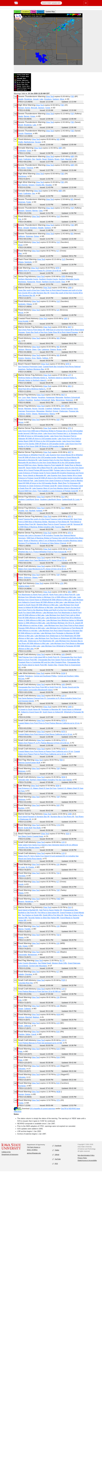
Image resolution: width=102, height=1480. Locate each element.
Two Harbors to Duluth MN (37, 920)
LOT (69, 378)
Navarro (21, 907)
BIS (72, 199)
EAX (58, 1037)
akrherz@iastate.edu (34, 1158)
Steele (20, 116)
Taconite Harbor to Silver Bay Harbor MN (49, 923)
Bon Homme (23, 185)
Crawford (48, 411)
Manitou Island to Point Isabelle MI (51, 468)
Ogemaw (21, 414)
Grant (29, 151)
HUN (58, 1020)
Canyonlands (23, 971)
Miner (62, 99)
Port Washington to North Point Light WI (33, 600)
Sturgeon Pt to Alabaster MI (28, 548)
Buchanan (22, 1091)
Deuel (44, 159)
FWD (58, 904)
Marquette (59, 400)
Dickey (36, 236)
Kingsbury (48, 99)
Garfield (21, 681)
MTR (58, 268)
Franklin (28, 934)
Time (33, 12)
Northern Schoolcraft (72, 400)
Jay (19, 343)
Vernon (21, 425)
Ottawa (21, 262)
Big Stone (22, 168)
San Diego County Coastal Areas (30, 841)
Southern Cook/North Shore (28, 505)
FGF (72, 114)
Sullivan (45, 361)
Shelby (20, 142)
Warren (21, 934)
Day (33, 159)
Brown (57, 159)
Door (63, 282)
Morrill (20, 833)
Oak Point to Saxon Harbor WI (50, 915)
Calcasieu (22, 1074)
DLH (63, 502)
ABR (60, 148)
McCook (34, 108)
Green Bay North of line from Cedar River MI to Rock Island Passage (57, 332)
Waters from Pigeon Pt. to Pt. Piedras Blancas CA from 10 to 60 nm (43, 748)
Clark (62, 159)
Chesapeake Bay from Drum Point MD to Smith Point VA (39, 692)
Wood (20, 245)
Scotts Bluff (28, 833)
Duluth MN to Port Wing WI (59, 920)
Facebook (56, 1151)
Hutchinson (22, 176)
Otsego (35, 416)
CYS (58, 830)
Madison (36, 1022)
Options (40, 12)
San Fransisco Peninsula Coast (30, 369)
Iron (19, 400)
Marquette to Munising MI (28, 463)
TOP (58, 580)
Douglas (49, 185)
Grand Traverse (67, 411)
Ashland (39, 516)
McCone (21, 684)
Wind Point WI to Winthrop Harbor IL (32, 391)
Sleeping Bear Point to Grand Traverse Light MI (55, 529)
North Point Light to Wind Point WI (62, 600)
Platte (20, 1057)
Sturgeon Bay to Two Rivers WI (62, 822)
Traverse (30, 168)
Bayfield (32, 516)
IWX (58, 341)
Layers (17, 12)
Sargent (29, 211)
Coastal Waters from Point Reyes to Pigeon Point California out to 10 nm (45, 757)
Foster (28, 202)
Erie (19, 219)
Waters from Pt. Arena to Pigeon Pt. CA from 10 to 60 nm (39, 271)
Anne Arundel (23, 321)
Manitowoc (22, 282)
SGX (68, 839)
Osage (25, 951)
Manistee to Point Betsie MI (58, 527)
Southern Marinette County (69, 279)
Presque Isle (73, 414)
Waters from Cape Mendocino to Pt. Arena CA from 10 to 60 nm (42, 574)
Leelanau (21, 416)
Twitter (55, 1155)
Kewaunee (31, 282)
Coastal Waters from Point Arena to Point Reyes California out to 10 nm (45, 739)
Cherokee (22, 881)
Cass (41, 211)
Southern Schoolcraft (42, 403)
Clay (39, 352)
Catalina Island (24, 591)
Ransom (21, 211)
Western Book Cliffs (59, 968)
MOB (58, 1097)
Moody (20, 125)
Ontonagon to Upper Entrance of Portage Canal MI (49, 488)
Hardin (20, 1031)
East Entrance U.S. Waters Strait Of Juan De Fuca (37, 793)
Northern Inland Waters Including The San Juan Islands (51, 785)
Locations (26, 12)
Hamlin (38, 159)
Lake (41, 99)
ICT (58, 251)
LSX (58, 870)
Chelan (21, 1108)
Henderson (29, 907)
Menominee (60, 403)
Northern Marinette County (28, 279)
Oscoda (41, 411)
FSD (72, 96)
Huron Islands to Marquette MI (39, 478)
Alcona (34, 411)
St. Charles (30, 872)
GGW (63, 678)
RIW (61, 765)
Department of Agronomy (10, 1159)
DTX (70, 431)
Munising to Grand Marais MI (68, 460)
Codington (22, 151)
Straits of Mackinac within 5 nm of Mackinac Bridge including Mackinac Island (53, 546)
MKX (70, 389)
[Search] (51, 3)
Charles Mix (40, 185)
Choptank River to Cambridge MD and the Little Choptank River (42, 667)
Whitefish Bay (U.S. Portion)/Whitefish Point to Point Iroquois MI (42, 557)
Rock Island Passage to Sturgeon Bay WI (34, 822)
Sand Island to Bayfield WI (28, 915)
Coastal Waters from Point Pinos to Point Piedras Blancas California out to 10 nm (49, 728)
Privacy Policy (82, 1163)
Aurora (27, 108)
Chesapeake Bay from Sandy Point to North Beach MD (59, 665)
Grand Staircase (74, 968)
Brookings (28, 99)
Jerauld (36, 99)
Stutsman (21, 202)
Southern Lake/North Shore (50, 505)
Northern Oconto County (51, 282)
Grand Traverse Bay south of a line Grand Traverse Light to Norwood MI (45, 524)
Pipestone (28, 133)
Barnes (27, 116)
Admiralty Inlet (23, 785)
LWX (65, 318)
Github (55, 1160)
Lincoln (21, 133)
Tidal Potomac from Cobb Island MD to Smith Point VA (38, 662)
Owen (34, 352)
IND (58, 139)
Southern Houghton (25, 403)
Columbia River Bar (25, 988)
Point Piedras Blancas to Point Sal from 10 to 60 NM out (39, 997)
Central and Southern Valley (68, 681)
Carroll (33, 1039)
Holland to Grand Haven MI (31, 717)
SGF (58, 422)
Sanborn (56, 99)
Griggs (32, 116)
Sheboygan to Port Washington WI (41, 646)
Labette (21, 979)
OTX (58, 1105)
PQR (63, 985)
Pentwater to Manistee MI (51, 715)
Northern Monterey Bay (35, 372)
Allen (20, 253)
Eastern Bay (52, 670)
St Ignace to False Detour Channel (53, 548)
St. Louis (21, 872)
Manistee (27, 411)
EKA (63, 563)
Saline (20, 583)
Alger (29, 400)
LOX (62, 588)
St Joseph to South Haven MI (29, 715)
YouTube (56, 1164)
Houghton (41, 400)
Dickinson (69, 403)
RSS (55, 1169)
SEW (63, 782)
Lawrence (45, 352)
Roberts (51, 159)
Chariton (21, 1039)
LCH (58, 1028)
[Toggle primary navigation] (85, 3)
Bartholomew (29, 142)
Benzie (20, 411)
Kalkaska (56, 411)
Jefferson (27, 1031)
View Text (50, 96)
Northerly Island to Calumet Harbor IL (62, 380)
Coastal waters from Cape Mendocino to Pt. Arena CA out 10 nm (42, 565)
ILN (58, 310)
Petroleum (29, 681)
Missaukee (40, 414)
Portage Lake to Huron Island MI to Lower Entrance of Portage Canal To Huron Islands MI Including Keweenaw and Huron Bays (51, 475)
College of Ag (6, 1157)
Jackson (21, 352)
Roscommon (31, 414)
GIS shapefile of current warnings (42, 1114)
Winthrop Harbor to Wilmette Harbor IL (32, 380)
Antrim (28, 416)
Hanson (21, 108)
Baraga (34, 400)
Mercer (20, 313)
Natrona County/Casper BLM (29, 768)
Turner (47, 108)
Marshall (68, 159)
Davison (41, 108)
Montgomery (32, 960)
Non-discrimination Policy (86, 1160)
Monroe (28, 352)
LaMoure (21, 236)
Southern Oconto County (48, 279)
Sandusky (28, 262)
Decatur (38, 142)
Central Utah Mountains (38, 971)
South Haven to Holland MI (53, 717)
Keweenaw (50, 400)
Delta (53, 403)
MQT (70, 327)
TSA (58, 878)
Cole (20, 951)
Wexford (49, 414)
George (21, 1099)
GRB (63, 276)
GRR (70, 712)
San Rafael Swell (44, 968)
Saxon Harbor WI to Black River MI (39, 470)
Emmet (55, 414)
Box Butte (37, 833)
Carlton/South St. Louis (71, 505)
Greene (53, 352)
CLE (58, 216)
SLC (61, 966)
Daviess (28, 361)
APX (63, 408)
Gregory (32, 185)
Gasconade (22, 960)
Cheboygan (63, 414)
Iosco (76, 411)
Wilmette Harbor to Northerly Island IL (32, 383)
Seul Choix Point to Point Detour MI (31, 330)
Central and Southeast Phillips (45, 681)
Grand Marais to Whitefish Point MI (31, 457)
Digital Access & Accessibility (87, 1165)
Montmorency (43, 416)
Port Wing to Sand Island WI (48, 918)
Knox (34, 361)
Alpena (52, 416)
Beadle (21, 99)
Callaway (27, 1014)
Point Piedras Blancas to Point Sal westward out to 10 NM (40, 1048)
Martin (39, 361)
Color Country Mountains (27, 968)
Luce (24, 400)
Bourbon (21, 813)
